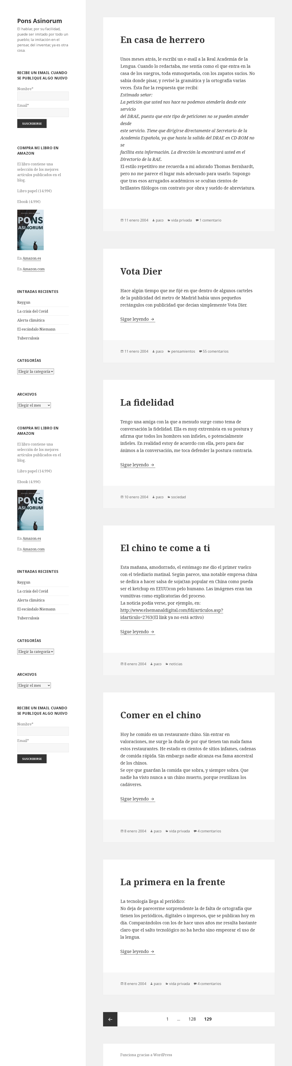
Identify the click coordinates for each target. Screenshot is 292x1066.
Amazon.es (32, 258)
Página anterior (110, 1019)
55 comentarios (216, 351)
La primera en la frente (172, 882)
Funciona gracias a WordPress (146, 1054)
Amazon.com (34, 268)
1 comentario (210, 220)
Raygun (23, 302)
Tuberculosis (28, 338)
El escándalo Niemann (36, 329)
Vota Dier (141, 271)
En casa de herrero (162, 39)
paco (160, 220)
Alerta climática (31, 320)
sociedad (178, 497)
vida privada (181, 220)
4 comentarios (209, 831)
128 (193, 1017)
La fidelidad (147, 402)
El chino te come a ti (165, 548)
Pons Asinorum (39, 21)
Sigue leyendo (137, 319)
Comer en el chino (160, 715)
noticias (175, 663)
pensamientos (183, 351)
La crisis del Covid (32, 311)
